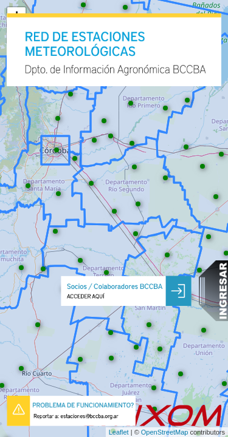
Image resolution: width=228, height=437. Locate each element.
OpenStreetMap (164, 432)
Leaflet (119, 432)
